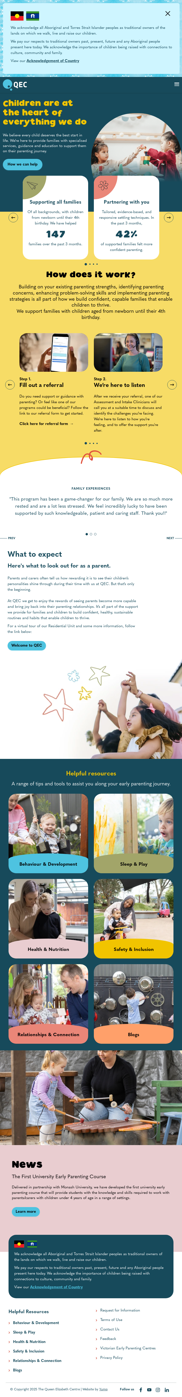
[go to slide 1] (87, 534)
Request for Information (120, 1310)
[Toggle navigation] (176, 84)
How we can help (23, 164)
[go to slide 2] (91, 534)
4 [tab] (97, 264)
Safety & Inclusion (28, 1351)
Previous (13, 217)
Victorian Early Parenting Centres (128, 1348)
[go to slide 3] (95, 534)
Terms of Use (111, 1320)
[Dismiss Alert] (167, 13)
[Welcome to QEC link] (27, 645)
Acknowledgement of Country (53, 61)
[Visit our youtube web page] (150, 1390)
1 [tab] (85, 264)
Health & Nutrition (29, 1342)
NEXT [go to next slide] (174, 538)
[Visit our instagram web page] (158, 1390)
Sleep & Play (24, 1332)
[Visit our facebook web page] (141, 1390)
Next (168, 217)
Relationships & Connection (37, 1361)
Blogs (17, 1370)
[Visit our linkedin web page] (167, 1390)
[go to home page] (15, 85)
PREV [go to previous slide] (7, 538)
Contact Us (109, 1329)
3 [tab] (93, 264)
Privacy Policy (111, 1358)
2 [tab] (90, 264)
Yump (103, 1389)
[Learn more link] (26, 1212)
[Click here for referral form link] (43, 424)
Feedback (108, 1339)
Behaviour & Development (36, 1323)
